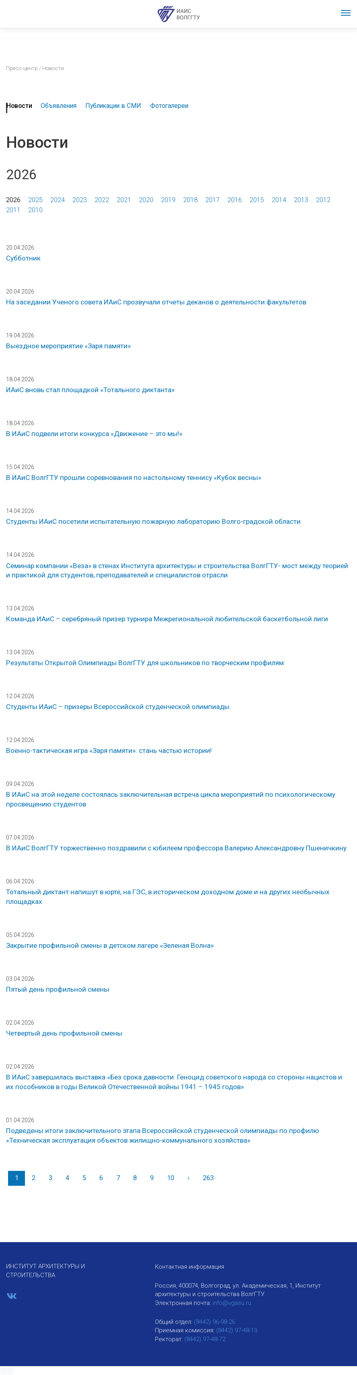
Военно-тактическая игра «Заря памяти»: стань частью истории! (109, 750)
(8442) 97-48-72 (204, 1339)
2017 (212, 200)
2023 (79, 200)
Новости (19, 106)
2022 (102, 200)
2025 (35, 200)
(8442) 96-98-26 (214, 1321)
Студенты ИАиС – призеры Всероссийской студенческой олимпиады (117, 707)
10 (170, 1178)
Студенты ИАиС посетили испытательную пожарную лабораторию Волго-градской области (153, 521)
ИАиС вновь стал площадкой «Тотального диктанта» (90, 390)
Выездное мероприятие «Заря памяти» (68, 346)
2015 (257, 200)
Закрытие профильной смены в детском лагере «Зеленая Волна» (110, 945)
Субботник (23, 258)
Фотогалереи (169, 106)
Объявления (58, 106)
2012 (323, 200)
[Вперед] (188, 1178)
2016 (234, 200)
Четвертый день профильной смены (64, 1033)
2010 (35, 210)
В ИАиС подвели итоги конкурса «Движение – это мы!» (94, 434)
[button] (7, 1371)
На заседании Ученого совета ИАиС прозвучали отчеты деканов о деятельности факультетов (156, 302)
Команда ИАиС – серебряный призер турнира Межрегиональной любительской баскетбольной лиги (167, 619)
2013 (301, 200)
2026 (13, 200)
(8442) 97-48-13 (236, 1330)
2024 (57, 200)
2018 (190, 200)
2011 (13, 210)
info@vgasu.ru (232, 1303)
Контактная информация (189, 1266)
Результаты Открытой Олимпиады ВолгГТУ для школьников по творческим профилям (145, 663)
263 (208, 1178)
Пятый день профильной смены (57, 989)
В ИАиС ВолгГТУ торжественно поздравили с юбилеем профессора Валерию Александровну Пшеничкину (176, 848)
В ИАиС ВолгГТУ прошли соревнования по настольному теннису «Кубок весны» (133, 477)
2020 (146, 200)
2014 (279, 200)
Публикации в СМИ (113, 106)
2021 (124, 200)
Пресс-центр (22, 68)
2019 (168, 200)
